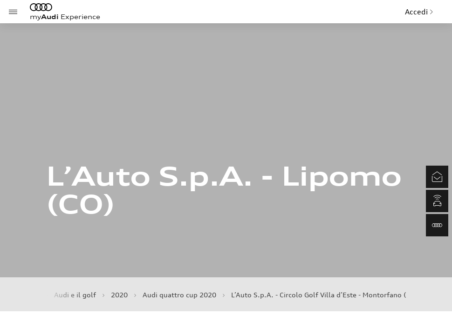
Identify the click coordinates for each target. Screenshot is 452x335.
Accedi (419, 11)
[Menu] (13, 12)
